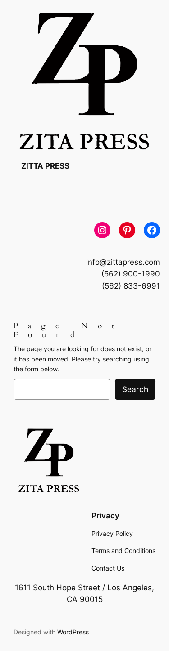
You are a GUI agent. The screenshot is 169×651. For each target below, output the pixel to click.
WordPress (73, 632)
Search (135, 389)
